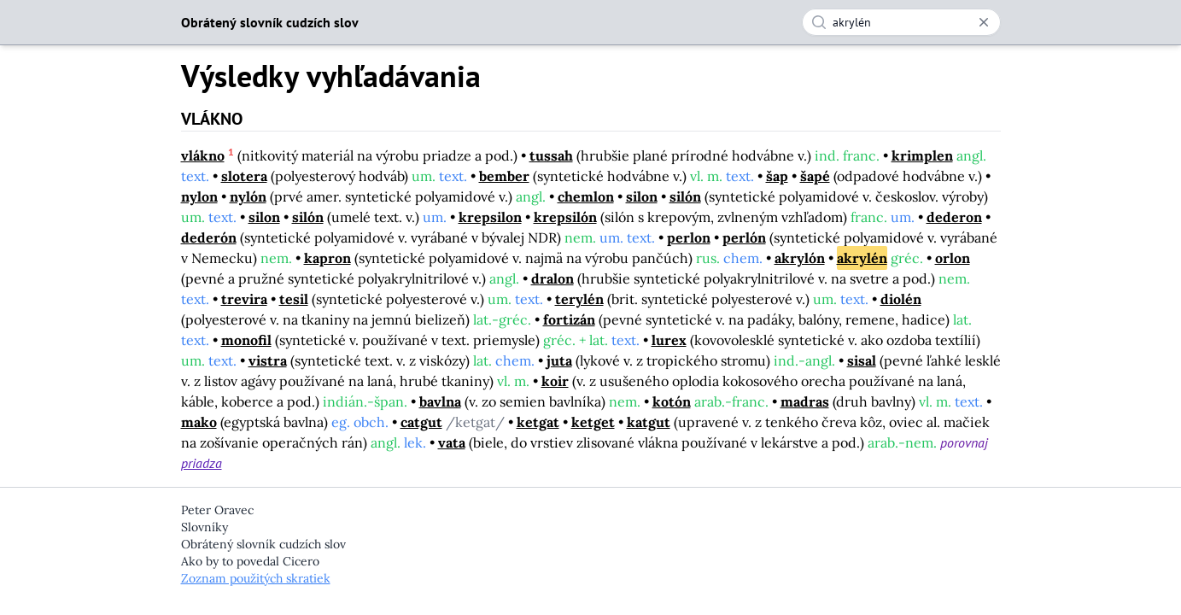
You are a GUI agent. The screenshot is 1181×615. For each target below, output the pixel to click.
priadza (201, 463)
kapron (327, 257)
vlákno (203, 155)
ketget (593, 421)
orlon (952, 257)
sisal (861, 360)
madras (805, 401)
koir (555, 381)
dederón (209, 237)
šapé (815, 175)
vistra (267, 360)
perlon (688, 237)
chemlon (586, 196)
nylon (199, 196)
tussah (551, 155)
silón (685, 196)
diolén (900, 299)
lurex (669, 339)
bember (504, 175)
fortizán (569, 319)
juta (559, 360)
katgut (648, 421)
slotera (244, 175)
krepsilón (565, 217)
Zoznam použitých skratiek (255, 578)
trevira (244, 299)
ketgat (538, 421)
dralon (552, 278)
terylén (579, 299)
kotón (671, 401)
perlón (744, 237)
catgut (421, 421)
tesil (293, 299)
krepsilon (490, 217)
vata (451, 442)
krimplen (922, 155)
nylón (248, 196)
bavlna (440, 401)
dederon (954, 217)
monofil (246, 339)
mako (199, 421)
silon (642, 196)
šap (777, 175)
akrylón (800, 257)
